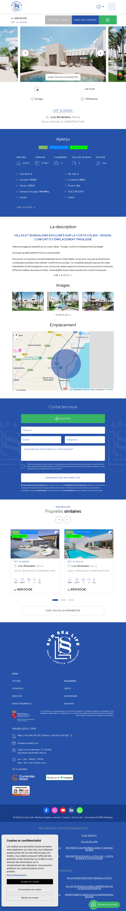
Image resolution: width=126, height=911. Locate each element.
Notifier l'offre (58, 20)
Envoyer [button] (69, 703)
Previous (25, 53)
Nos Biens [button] (70, 681)
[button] (63, 314)
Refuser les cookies (30, 897)
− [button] (16, 340)
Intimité (57, 817)
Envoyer (63, 418)
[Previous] (58, 519)
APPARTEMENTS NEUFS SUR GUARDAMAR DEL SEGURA (89, 896)
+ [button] (16, 335)
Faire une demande (85, 20)
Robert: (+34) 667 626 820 (57, 735)
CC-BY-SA (109, 389)
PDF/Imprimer (89, 99)
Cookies (66, 817)
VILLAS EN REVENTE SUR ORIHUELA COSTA (89, 878)
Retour (89, 89)
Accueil (16, 681)
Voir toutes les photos (63, 77)
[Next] (67, 519)
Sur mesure (70, 696)
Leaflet (70, 389)
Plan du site (77, 817)
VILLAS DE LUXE (89, 842)
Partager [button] (36, 99)
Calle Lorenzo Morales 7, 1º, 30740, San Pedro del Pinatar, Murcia (35, 751)
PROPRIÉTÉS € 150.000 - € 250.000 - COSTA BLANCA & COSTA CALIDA (89, 857)
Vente (67, 688)
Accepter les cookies (30, 881)
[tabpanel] (36, 561)
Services (17, 696)
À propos (17, 688)
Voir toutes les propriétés (63, 610)
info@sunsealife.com (28, 743)
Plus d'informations (17, 875)
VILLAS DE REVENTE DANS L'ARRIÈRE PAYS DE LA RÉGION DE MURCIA (89, 887)
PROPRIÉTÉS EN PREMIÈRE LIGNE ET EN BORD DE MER (89, 849)
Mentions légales (43, 817)
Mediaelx (108, 817)
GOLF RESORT (89, 835)
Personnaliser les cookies (29, 889)
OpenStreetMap (89, 389)
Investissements (21, 703)
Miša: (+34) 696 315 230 (29, 735)
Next (100, 53)
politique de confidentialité (42, 466)
